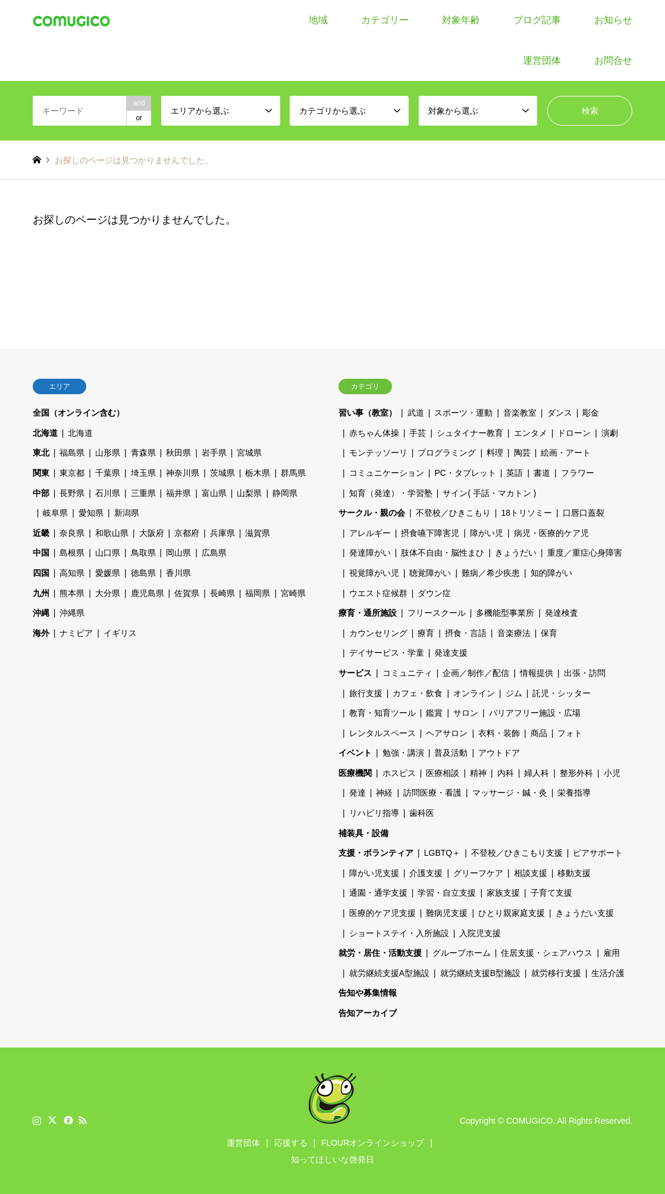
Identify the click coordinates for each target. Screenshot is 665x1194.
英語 (514, 473)
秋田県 (178, 452)
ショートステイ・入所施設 (399, 933)
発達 (357, 792)
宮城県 (249, 452)
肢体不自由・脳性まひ (442, 552)
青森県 (143, 452)
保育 (549, 633)
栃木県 (257, 473)
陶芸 (522, 452)
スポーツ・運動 (463, 412)
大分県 (107, 593)
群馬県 (293, 473)
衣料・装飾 (499, 733)
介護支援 (426, 873)
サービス (355, 673)
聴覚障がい (430, 573)
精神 (478, 773)
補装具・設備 (363, 833)
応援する (291, 1143)
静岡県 (284, 493)
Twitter (52, 1120)
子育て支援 (551, 892)
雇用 (611, 953)
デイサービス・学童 (386, 652)
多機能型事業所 (505, 613)
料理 (495, 452)
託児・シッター (561, 693)
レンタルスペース (382, 733)
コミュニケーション (386, 473)
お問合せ (613, 60)
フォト (569, 733)
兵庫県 (222, 533)
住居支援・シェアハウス (546, 953)
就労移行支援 (556, 973)
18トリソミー (526, 512)
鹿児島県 (147, 593)
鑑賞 (434, 713)
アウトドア (499, 752)
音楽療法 (514, 633)
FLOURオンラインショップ (372, 1143)
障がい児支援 (374, 873)
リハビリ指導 (374, 813)
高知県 (71, 573)
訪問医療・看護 (432, 792)
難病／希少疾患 (491, 573)
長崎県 (222, 593)
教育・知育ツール (382, 713)
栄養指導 (574, 792)
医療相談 (442, 773)
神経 (384, 792)
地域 (318, 20)
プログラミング (447, 452)
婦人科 (536, 773)
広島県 (214, 552)
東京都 (71, 473)
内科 (505, 773)
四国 (41, 573)
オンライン (474, 693)
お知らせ (613, 20)
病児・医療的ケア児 (551, 533)
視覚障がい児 (374, 573)
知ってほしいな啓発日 (332, 1159)
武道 (415, 412)
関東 (41, 473)
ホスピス (399, 773)
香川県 (178, 573)
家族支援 (503, 892)
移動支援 (574, 873)
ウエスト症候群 (378, 593)
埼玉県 (143, 473)
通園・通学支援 (378, 892)
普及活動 (451, 752)
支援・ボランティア (375, 853)
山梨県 (249, 493)
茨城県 (222, 473)
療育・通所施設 (367, 613)
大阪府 (151, 533)
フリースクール (436, 613)
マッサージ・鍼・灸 (509, 792)
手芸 (417, 433)
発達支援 (451, 652)
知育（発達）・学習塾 (390, 493)
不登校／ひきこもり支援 (517, 853)
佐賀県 (186, 593)
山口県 (107, 552)
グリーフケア (478, 873)
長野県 (71, 493)
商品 (539, 733)
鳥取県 (143, 552)
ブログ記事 (537, 20)
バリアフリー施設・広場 (535, 713)
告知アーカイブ (367, 1013)
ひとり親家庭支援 (511, 913)
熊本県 (71, 593)
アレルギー (370, 533)
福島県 (71, 452)
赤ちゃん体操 (374, 433)
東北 (41, 452)
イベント (355, 752)
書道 (542, 473)
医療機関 (355, 773)
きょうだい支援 (585, 913)
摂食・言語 (466, 633)
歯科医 (421, 813)
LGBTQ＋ (442, 853)
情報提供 (536, 673)
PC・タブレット (464, 473)
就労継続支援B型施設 (480, 973)
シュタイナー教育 (470, 433)
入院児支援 (480, 933)
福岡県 (257, 593)
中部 (41, 493)
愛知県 (91, 512)
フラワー (577, 473)
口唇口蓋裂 (583, 512)
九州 (41, 593)
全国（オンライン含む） (78, 412)
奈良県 (71, 533)
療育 (426, 633)
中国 (41, 552)
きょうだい (516, 552)
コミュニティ (407, 673)
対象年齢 (461, 20)
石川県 (107, 493)
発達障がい (370, 552)
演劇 (609, 433)
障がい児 (486, 533)
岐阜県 (55, 512)
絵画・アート (566, 452)
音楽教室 (520, 412)
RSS (83, 1120)
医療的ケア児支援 (382, 913)
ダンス (559, 412)
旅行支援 (365, 693)
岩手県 (214, 452)
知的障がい (551, 573)
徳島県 (143, 573)
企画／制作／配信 (476, 673)
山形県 (107, 452)
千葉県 (107, 473)
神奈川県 (182, 473)
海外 (41, 633)
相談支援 (530, 873)
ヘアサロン (447, 733)
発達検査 (561, 613)
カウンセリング (378, 633)
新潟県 (126, 512)
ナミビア (76, 633)
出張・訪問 (585, 673)
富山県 (214, 493)
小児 (612, 773)
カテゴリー (385, 20)
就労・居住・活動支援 (380, 953)
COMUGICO (529, 1120)
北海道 (45, 433)
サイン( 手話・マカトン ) (489, 493)
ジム (514, 693)
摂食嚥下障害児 (430, 533)
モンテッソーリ (378, 452)
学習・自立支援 (447, 892)
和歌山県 (111, 533)
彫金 (590, 412)
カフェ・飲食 (418, 693)
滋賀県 (257, 533)
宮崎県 (293, 593)
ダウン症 (434, 593)
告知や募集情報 (367, 992)
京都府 (186, 533)
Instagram (37, 1120)
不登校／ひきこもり (453, 512)
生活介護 (608, 973)
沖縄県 (71, 613)
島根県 (71, 552)
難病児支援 (447, 913)
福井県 (178, 493)
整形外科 (576, 773)
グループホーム (461, 953)
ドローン (574, 433)
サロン (465, 713)
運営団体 (542, 60)
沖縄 (41, 613)
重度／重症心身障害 (584, 552)
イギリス (120, 633)
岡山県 (178, 552)
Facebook (67, 1120)
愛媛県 (107, 573)
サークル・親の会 (371, 512)
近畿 (41, 533)
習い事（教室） (367, 412)
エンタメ (530, 433)
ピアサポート (598, 853)
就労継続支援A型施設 (389, 973)
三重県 (143, 493)
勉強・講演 (403, 752)
